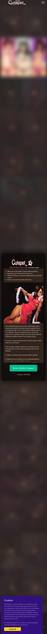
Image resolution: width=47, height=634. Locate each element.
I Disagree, (23, 374)
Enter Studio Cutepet (23, 368)
